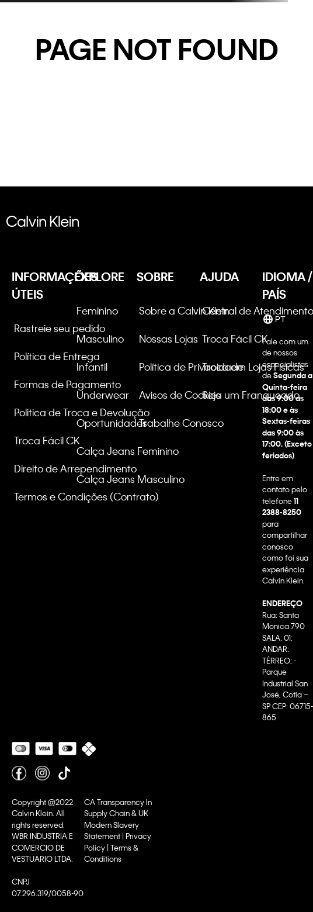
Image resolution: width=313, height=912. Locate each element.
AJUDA (219, 276)
